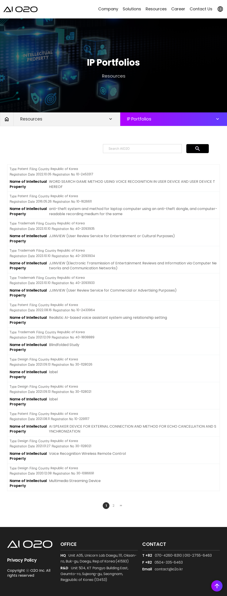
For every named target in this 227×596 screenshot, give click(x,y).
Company (108, 9)
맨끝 (121, 505)
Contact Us (201, 9)
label (53, 372)
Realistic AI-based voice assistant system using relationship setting (108, 317)
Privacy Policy (22, 560)
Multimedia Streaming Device (75, 480)
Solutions (132, 9)
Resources (156, 9)
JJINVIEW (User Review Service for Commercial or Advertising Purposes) (113, 290)
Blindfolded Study (64, 344)
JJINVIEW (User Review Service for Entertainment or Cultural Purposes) (112, 236)
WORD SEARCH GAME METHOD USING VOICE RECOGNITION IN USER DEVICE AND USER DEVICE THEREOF (132, 184)
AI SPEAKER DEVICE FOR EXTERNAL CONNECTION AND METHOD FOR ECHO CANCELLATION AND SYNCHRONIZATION (132, 429)
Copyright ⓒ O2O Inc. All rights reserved (28, 573)
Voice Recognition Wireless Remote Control (87, 453)
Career (178, 9)
